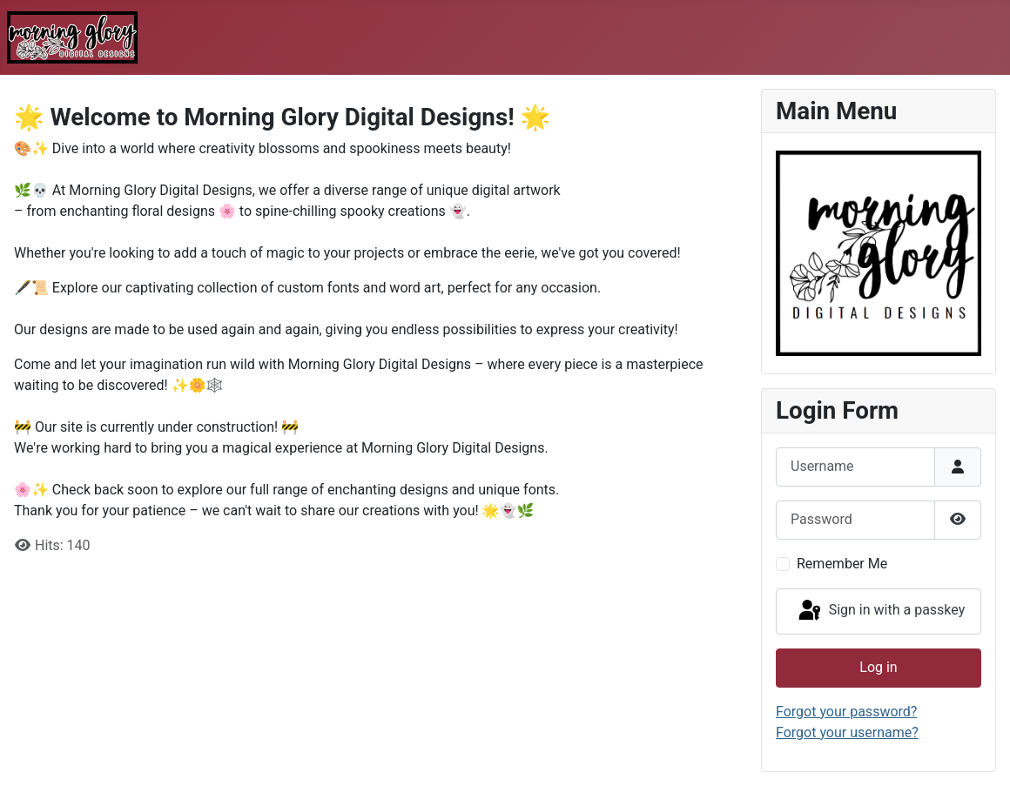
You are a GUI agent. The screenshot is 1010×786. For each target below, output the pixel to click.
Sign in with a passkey (881, 611)
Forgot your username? (847, 732)
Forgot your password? (846, 711)
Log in (878, 667)
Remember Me (842, 563)
